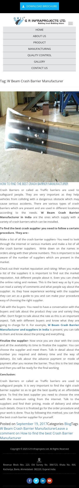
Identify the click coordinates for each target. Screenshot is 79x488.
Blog (67, 424)
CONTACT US (39, 68)
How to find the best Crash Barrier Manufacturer (34, 184)
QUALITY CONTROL (39, 55)
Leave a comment (36, 433)
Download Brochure (39, 6)
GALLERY (39, 61)
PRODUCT (39, 42)
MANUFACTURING (39, 49)
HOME (39, 29)
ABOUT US (39, 36)
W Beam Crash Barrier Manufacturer (28, 428)
